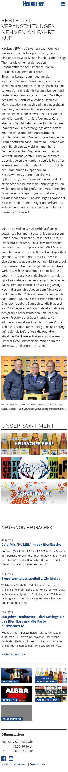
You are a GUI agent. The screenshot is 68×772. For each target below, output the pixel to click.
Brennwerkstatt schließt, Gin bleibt (30, 578)
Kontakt (6, 764)
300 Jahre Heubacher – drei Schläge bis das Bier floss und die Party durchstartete (32, 621)
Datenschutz (37, 764)
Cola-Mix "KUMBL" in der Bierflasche (31, 544)
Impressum (20, 764)
